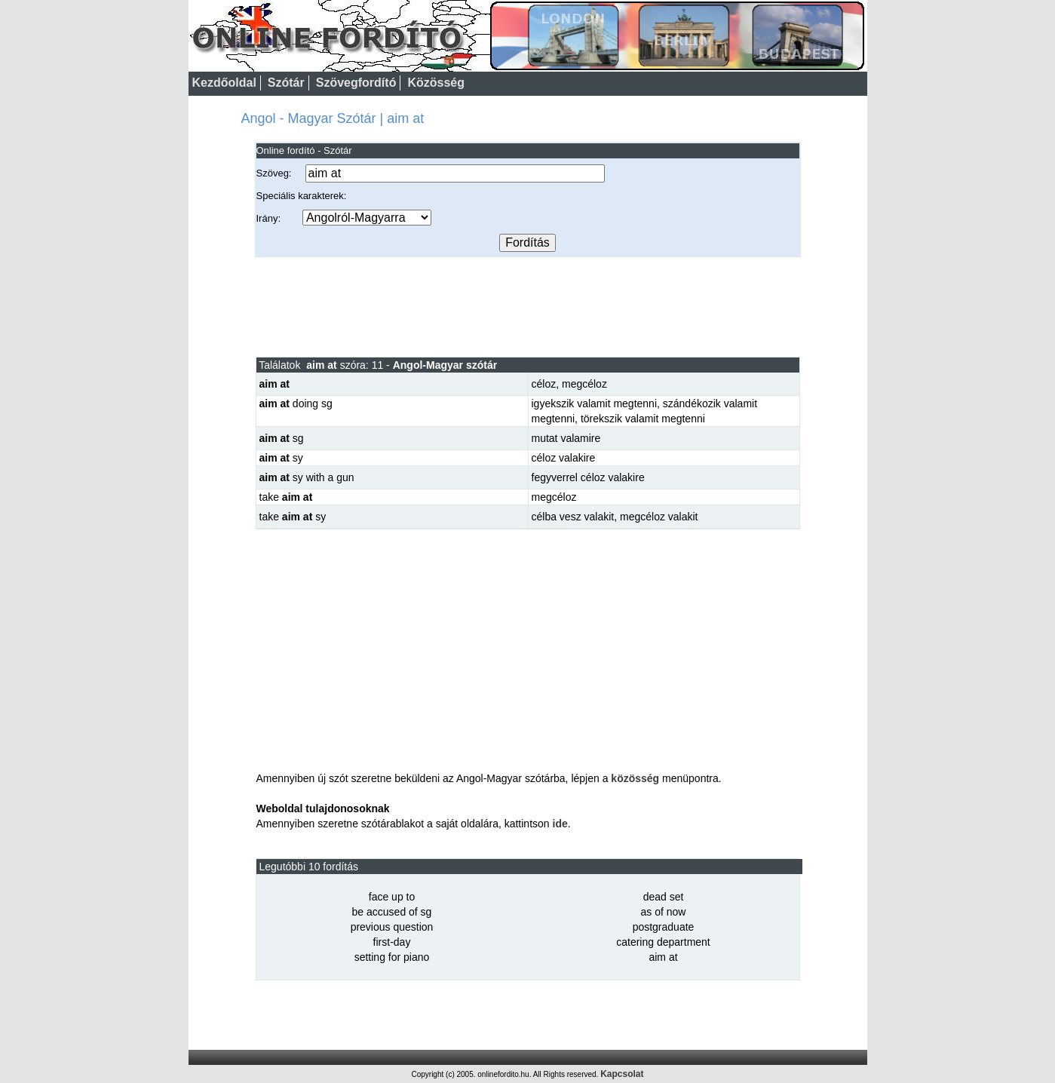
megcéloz (584, 384)
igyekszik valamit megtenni (595, 403)
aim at (663, 957)
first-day (392, 942)
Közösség (436, 82)
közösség (635, 778)
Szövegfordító (356, 82)
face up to (392, 897)
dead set (663, 897)
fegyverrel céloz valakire (588, 477)
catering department (663, 942)
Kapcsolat (621, 1074)
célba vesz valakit (573, 517)
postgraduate (664, 927)
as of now (663, 912)
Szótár (286, 82)
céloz (544, 384)
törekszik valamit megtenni (643, 419)
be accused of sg (392, 912)
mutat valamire (566, 438)
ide (560, 824)
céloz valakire (564, 458)
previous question (392, 927)
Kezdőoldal (224, 82)
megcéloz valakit (659, 517)
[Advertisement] (528, 306)
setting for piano (392, 957)
